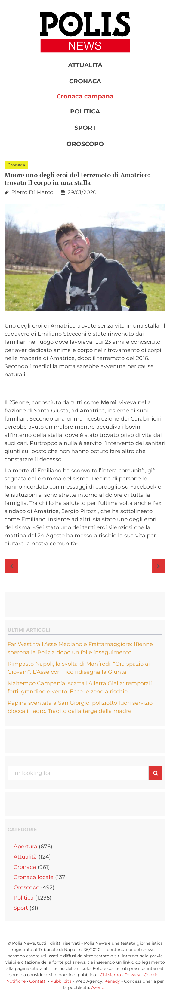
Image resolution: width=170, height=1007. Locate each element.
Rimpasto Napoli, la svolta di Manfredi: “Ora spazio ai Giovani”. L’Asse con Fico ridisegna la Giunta (79, 667)
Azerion (99, 987)
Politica (85, 111)
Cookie (151, 974)
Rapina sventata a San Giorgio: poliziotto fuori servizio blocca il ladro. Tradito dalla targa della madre (80, 707)
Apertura (25, 846)
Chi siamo (110, 974)
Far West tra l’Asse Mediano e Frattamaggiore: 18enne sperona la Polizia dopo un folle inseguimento (80, 648)
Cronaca (85, 81)
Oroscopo (85, 144)
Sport (85, 127)
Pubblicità (61, 981)
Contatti (38, 981)
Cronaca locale (34, 877)
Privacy (132, 974)
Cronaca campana (85, 96)
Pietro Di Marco (32, 192)
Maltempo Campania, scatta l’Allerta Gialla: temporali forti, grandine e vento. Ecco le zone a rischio (80, 687)
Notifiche (16, 981)
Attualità (85, 65)
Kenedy (112, 981)
